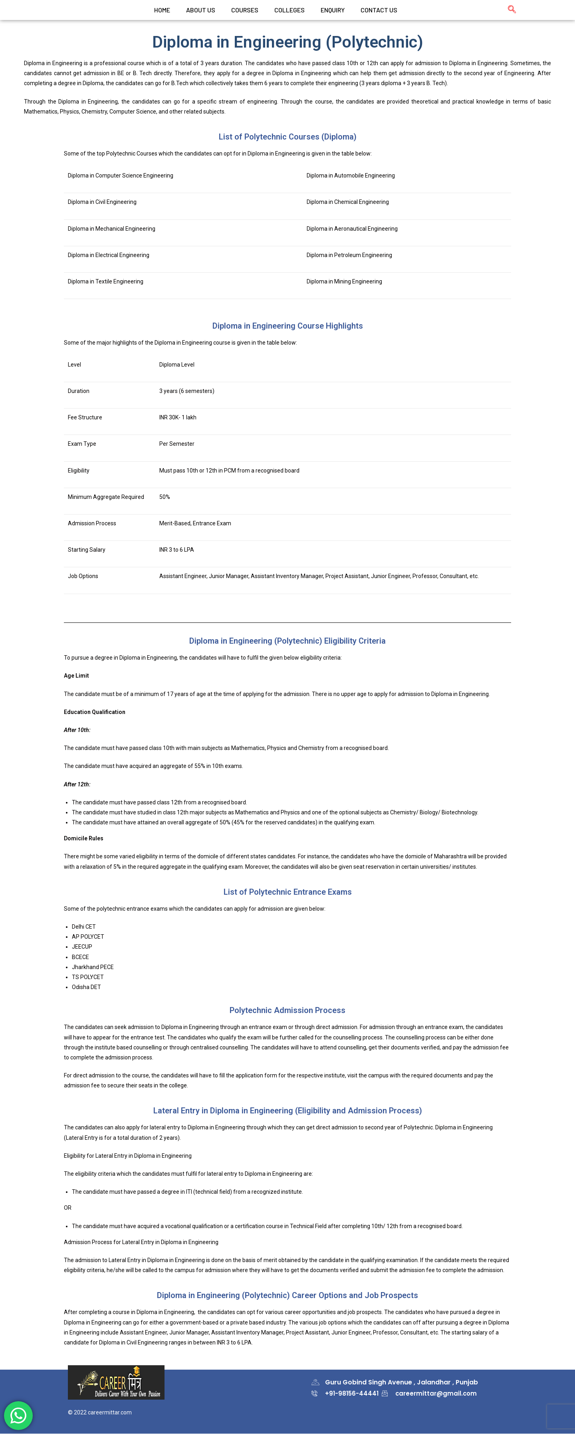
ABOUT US (200, 10)
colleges (289, 10)
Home (162, 10)
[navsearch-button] (508, 10)
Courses (244, 10)
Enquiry (333, 10)
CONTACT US (379, 10)
